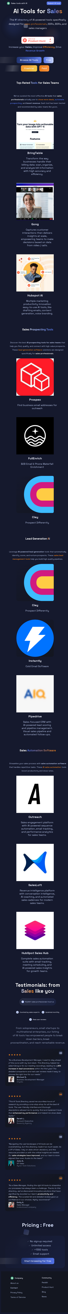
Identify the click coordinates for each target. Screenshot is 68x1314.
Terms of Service (18, 1297)
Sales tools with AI (19, 3)
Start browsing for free (37, 1260)
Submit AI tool (54, 3)
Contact (14, 1288)
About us (14, 1283)
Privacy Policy (16, 1292)
